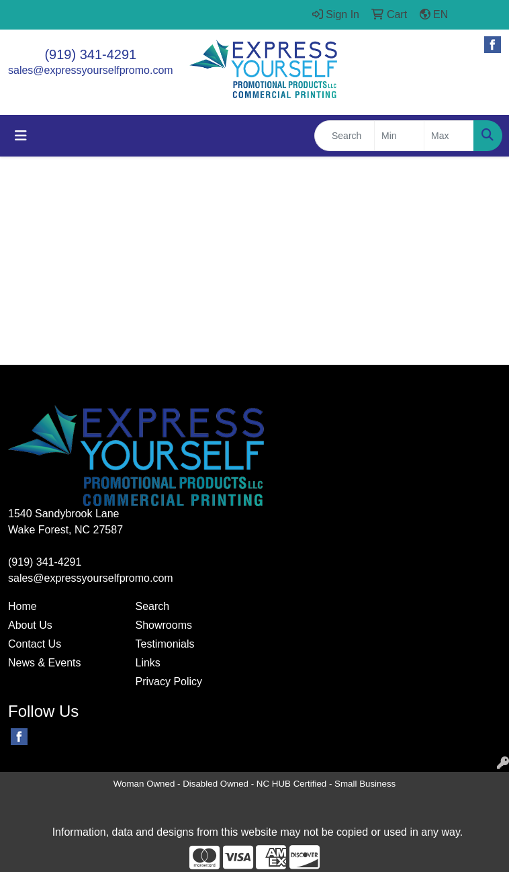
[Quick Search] (344, 135)
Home (22, 606)
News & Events (44, 662)
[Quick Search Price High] (449, 135)
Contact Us (34, 644)
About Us (30, 625)
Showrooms (164, 625)
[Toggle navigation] (21, 135)
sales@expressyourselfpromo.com (90, 70)
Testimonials (165, 644)
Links (148, 662)
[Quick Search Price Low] (399, 135)
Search (153, 606)
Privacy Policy (169, 681)
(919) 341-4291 (90, 54)
